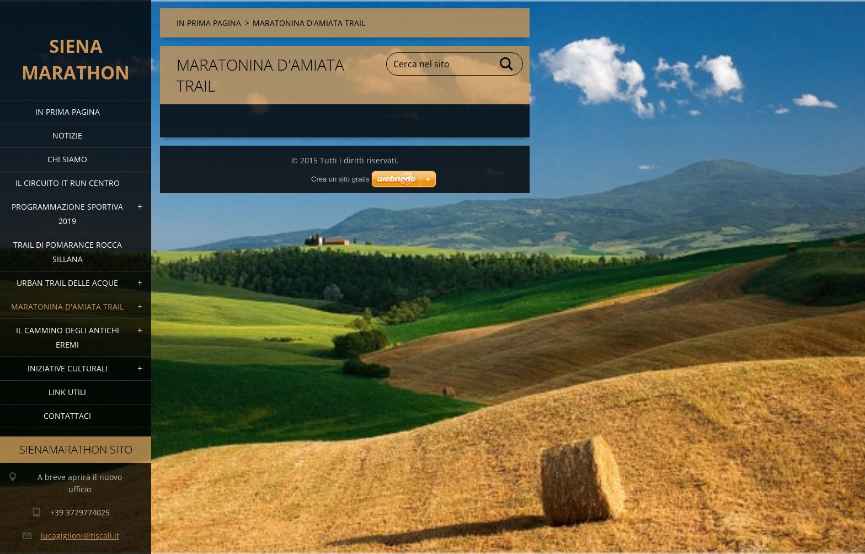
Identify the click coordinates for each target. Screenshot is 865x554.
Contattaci (67, 416)
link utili (67, 392)
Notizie (67, 135)
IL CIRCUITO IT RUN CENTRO (67, 183)
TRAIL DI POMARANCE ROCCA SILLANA (67, 251)
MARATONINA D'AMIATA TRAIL (67, 306)
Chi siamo (67, 159)
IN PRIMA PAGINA (67, 111)
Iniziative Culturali (68, 368)
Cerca (507, 64)
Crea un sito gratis (340, 179)
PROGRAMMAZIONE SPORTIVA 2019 (67, 213)
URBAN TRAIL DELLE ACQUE (67, 283)
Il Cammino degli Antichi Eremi (67, 337)
